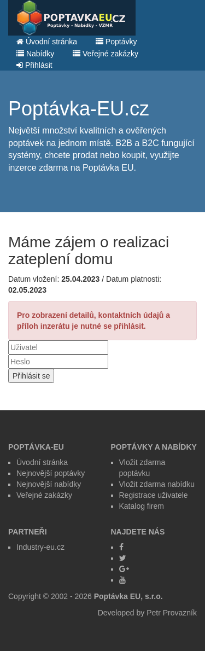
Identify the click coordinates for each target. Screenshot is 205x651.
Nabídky (35, 53)
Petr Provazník (172, 612)
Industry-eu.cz (40, 547)
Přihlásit (34, 65)
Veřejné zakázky (105, 53)
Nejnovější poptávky (50, 473)
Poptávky (116, 41)
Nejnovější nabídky (48, 484)
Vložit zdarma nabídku (157, 484)
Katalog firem (141, 506)
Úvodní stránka (46, 41)
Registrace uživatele (153, 495)
